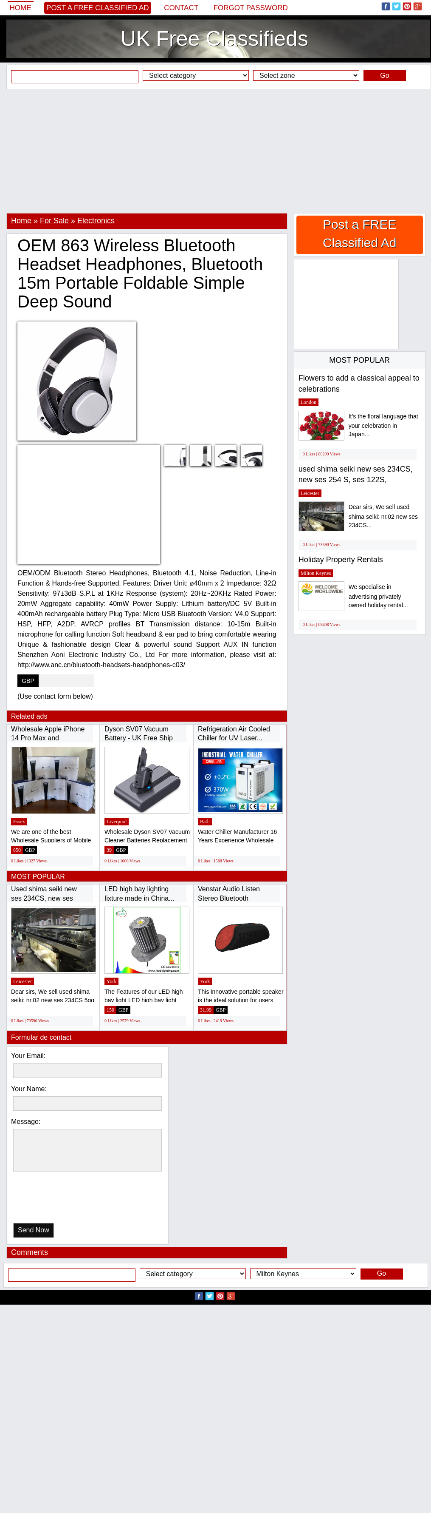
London (308, 402)
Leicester (22, 981)
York (111, 981)
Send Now (33, 1230)
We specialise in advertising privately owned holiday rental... (378, 596)
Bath (205, 822)
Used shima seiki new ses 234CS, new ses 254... (44, 898)
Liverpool (117, 822)
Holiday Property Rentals (341, 559)
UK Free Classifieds (214, 39)
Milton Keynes (316, 573)
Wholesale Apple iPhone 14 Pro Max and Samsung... (48, 738)
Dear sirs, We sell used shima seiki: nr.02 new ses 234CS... (383, 516)
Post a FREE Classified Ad (97, 8)
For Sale (54, 220)
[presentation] (57, 1199)
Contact (181, 8)
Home (20, 8)
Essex (19, 822)
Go (384, 75)
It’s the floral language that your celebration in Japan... (383, 425)
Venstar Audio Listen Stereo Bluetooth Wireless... (229, 898)
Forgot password (251, 8)
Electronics (96, 220)
